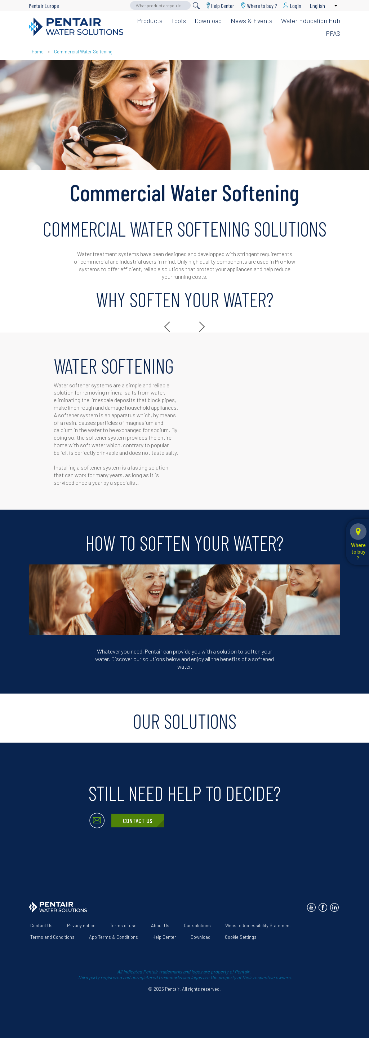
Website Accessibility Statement (258, 925)
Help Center (222, 5)
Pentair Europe (44, 5)
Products (150, 21)
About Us (160, 925)
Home (38, 51)
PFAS (333, 33)
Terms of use (123, 925)
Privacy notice (81, 925)
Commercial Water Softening (83, 51)
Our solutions (197, 925)
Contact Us (137, 820)
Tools (178, 21)
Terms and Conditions (52, 937)
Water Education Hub (310, 21)
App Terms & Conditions (113, 937)
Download (208, 21)
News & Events (251, 21)
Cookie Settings (241, 937)
